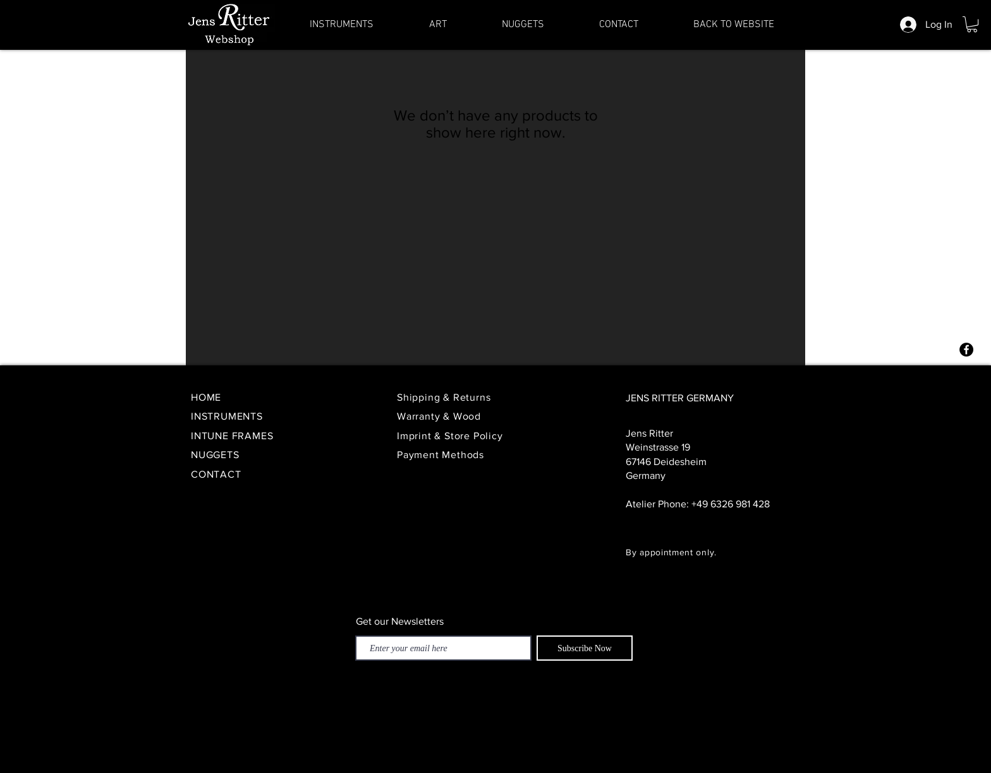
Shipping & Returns (445, 397)
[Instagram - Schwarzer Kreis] (966, 374)
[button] (972, 24)
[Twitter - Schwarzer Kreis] (966, 399)
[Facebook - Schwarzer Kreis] (966, 350)
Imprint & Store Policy (451, 435)
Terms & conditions (599, 752)
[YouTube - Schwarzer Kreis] (966, 423)
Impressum (525, 752)
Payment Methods (440, 454)
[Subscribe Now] (585, 648)
